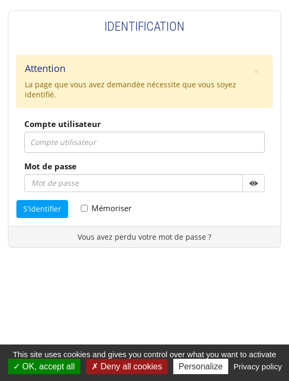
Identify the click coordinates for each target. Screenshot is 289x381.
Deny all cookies (126, 366)
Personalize (201, 366)
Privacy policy (258, 366)
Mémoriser (106, 208)
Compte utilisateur (62, 124)
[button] (256, 71)
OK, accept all (44, 366)
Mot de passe (50, 166)
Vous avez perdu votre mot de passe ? (144, 237)
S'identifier (42, 209)
